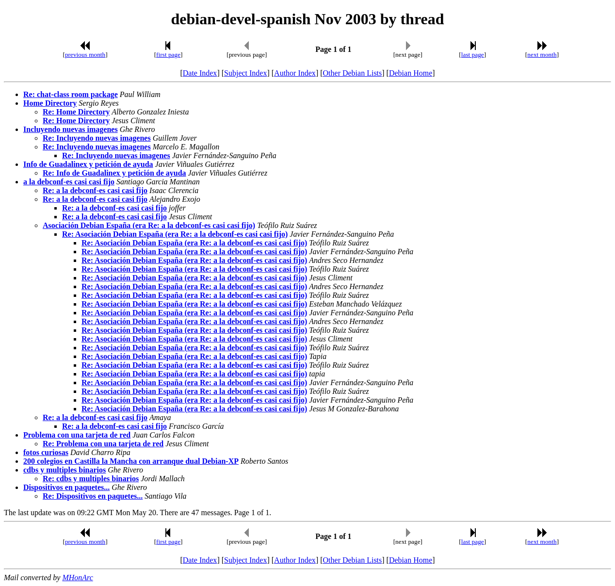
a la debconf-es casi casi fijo (68, 182)
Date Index (200, 73)
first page (168, 54)
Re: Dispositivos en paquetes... (93, 496)
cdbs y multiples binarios (64, 470)
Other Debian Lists (352, 73)
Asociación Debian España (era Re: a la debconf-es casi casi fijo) (149, 225)
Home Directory (50, 103)
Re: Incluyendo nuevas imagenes (97, 138)
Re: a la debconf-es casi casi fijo (95, 190)
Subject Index (245, 73)
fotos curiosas (45, 452)
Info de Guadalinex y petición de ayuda (88, 164)
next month (541, 54)
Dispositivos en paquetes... (66, 487)
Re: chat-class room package (70, 94)
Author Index (295, 73)
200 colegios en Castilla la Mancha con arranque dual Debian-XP (131, 461)
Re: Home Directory (76, 112)
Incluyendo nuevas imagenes (70, 129)
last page (472, 54)
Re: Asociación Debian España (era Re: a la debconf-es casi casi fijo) (175, 234)
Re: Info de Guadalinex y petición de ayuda (114, 173)
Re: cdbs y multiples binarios (91, 478)
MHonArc (77, 577)
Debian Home (410, 73)
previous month (85, 54)
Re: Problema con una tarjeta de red (103, 444)
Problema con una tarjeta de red (76, 435)
